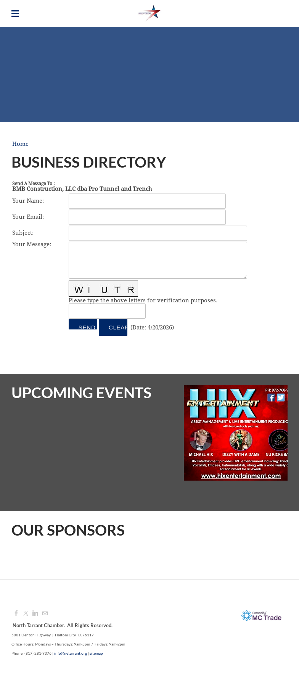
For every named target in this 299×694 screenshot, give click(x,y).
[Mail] (45, 614)
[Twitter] (26, 614)
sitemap (96, 653)
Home (20, 144)
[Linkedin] (35, 614)
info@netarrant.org (70, 653)
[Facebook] (16, 614)
